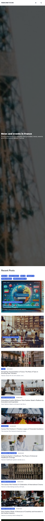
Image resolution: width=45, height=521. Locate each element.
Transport (30, 276)
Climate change (6, 278)
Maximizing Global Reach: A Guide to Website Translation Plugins (20, 306)
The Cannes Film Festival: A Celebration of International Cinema (22, 485)
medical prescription (20, 278)
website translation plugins (12, 302)
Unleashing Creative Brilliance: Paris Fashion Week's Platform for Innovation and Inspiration (22, 401)
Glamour (5, 426)
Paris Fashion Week (8, 397)
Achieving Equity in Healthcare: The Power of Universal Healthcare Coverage (19, 457)
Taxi (3, 369)
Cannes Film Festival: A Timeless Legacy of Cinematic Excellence (22, 429)
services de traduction (10, 337)
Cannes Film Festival (8, 481)
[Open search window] (41, 3)
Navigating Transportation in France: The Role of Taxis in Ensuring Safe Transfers (19, 372)
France (4, 276)
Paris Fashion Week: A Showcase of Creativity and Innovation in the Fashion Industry (22, 512)
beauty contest (14, 276)
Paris (23, 276)
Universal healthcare (9, 453)
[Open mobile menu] (35, 3)
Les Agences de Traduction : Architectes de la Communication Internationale (20, 341)
